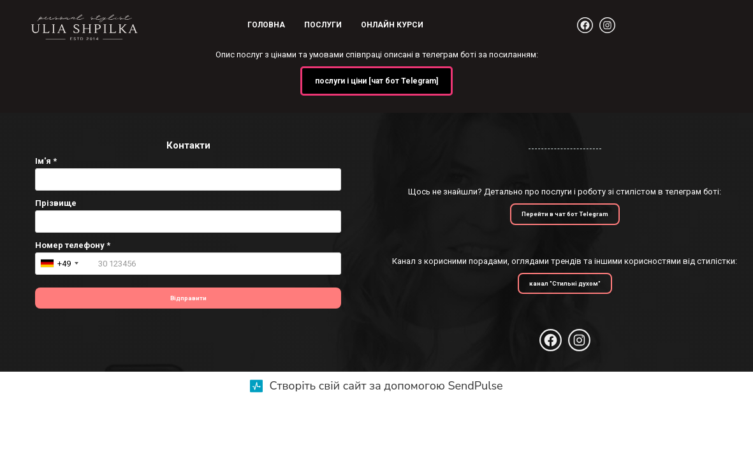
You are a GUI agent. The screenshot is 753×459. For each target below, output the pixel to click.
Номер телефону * (72, 245)
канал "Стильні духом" (565, 283)
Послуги (323, 24)
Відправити (188, 298)
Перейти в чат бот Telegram (565, 213)
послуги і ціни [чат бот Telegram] (376, 80)
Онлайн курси (392, 24)
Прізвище (56, 203)
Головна (266, 24)
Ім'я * (46, 161)
